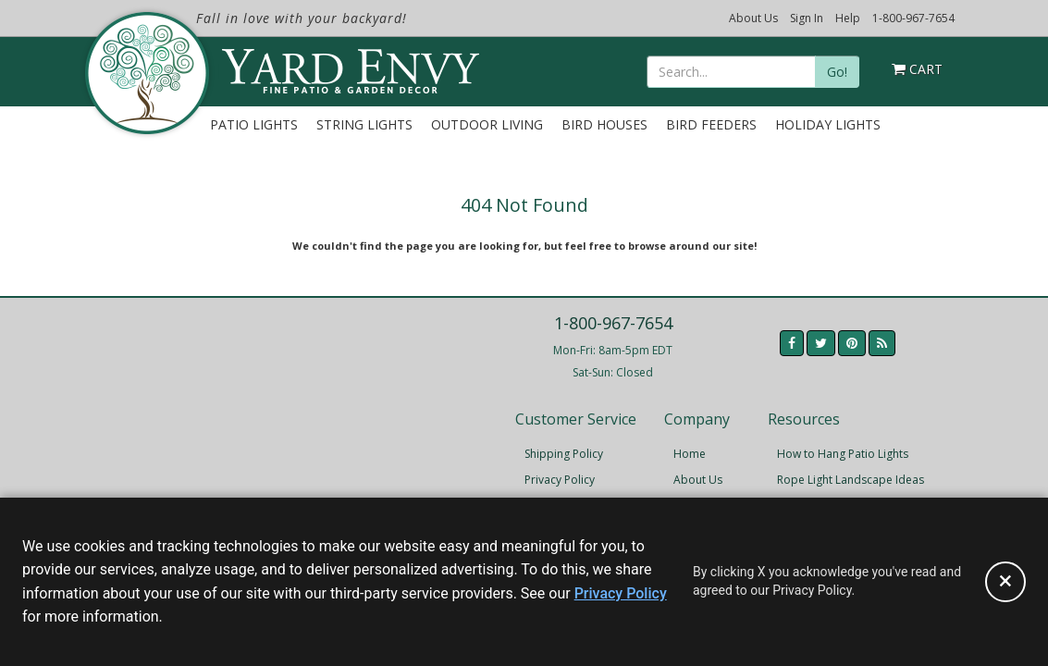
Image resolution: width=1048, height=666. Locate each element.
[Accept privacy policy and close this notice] (1005, 581)
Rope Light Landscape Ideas (850, 479)
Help (847, 18)
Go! (837, 71)
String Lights (364, 124)
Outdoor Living (487, 124)
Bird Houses (604, 124)
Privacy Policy (559, 479)
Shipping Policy (563, 454)
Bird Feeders (711, 124)
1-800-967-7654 (913, 18)
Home (689, 454)
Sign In (806, 18)
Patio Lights (254, 124)
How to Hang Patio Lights (842, 454)
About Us (753, 18)
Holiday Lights (828, 124)
